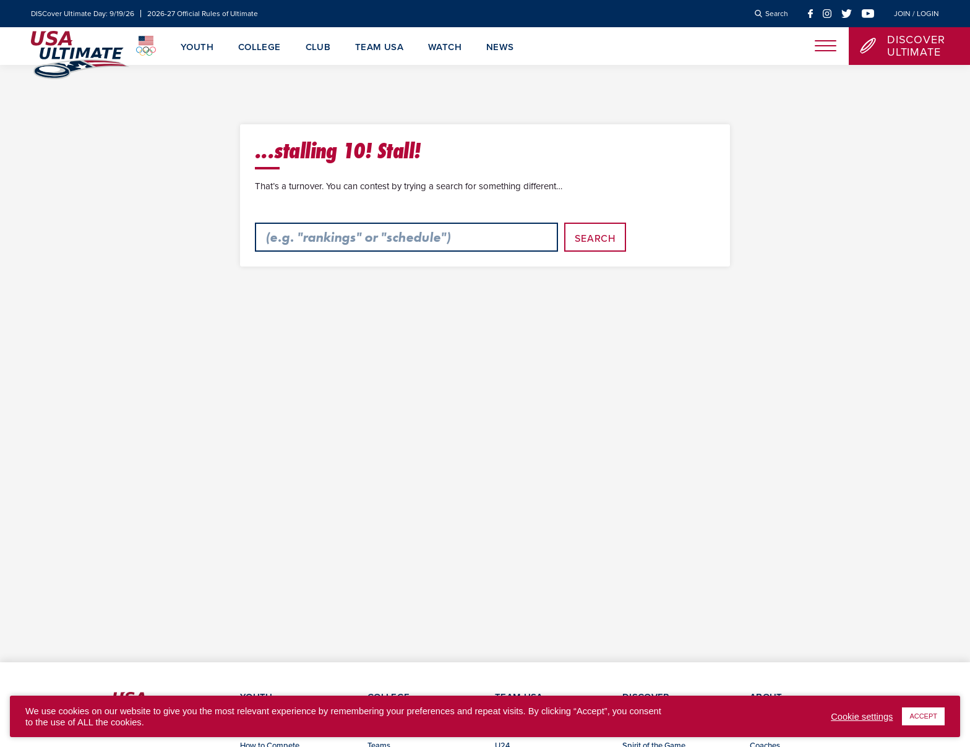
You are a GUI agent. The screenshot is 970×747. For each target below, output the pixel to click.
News (500, 47)
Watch (444, 47)
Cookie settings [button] (862, 717)
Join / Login (916, 13)
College (259, 47)
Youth (197, 47)
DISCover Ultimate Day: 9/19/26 (82, 13)
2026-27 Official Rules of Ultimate (202, 13)
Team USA (379, 47)
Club (318, 47)
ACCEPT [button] (923, 716)
